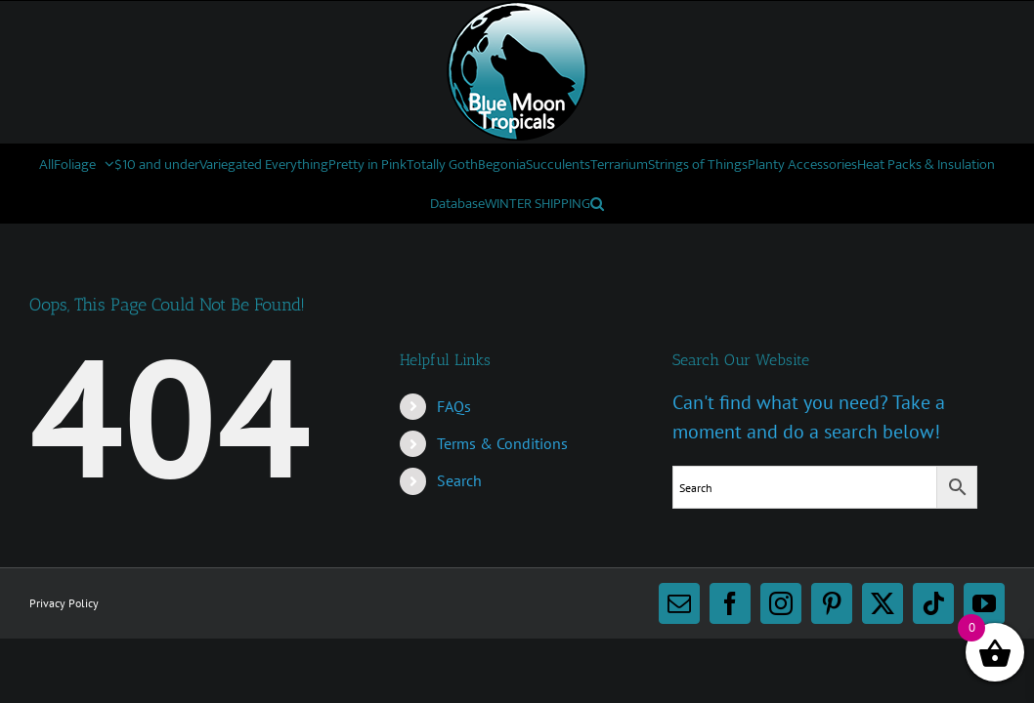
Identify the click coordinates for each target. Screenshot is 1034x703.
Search (459, 480)
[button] (844, 203)
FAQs (454, 406)
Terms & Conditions (502, 443)
